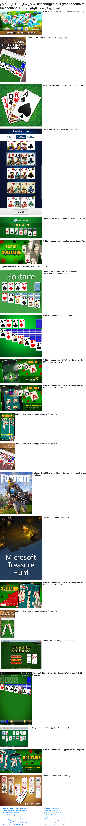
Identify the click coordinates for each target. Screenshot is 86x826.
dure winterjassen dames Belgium (13, 817)
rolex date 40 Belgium (9, 821)
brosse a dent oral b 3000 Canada (13, 825)
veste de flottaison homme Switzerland (15, 809)
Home (2, 1)
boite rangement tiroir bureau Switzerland (56, 825)
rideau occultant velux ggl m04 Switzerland (16, 823)
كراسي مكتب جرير (49, 817)
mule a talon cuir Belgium (51, 809)
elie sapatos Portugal (9, 815)
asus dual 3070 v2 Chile (51, 811)
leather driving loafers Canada (53, 813)
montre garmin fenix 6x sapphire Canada (15, 819)
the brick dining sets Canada (11, 813)
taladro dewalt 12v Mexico (52, 823)
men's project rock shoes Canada (53, 815)
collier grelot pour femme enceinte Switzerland (58, 819)
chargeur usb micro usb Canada (53, 821)
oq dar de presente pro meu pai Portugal (15, 811)
